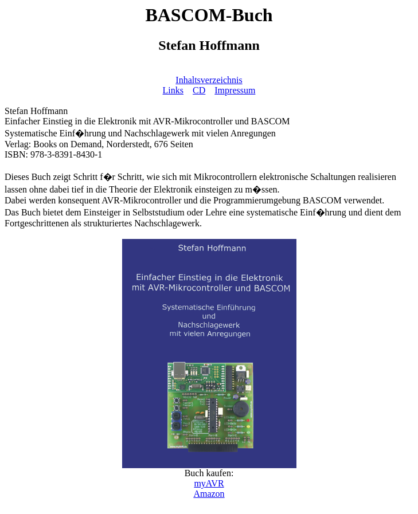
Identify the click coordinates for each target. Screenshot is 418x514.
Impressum (234, 90)
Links (173, 90)
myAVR (209, 483)
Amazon (208, 494)
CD (199, 90)
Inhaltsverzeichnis (208, 80)
